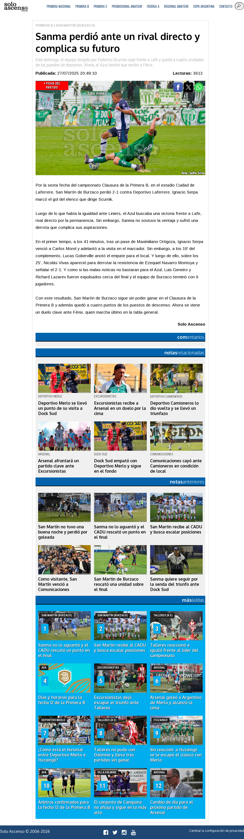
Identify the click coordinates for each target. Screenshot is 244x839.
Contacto (225, 6)
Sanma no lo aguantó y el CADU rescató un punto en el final (120, 532)
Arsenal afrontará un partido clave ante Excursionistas (58, 466)
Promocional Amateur (127, 6)
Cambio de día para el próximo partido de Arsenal (171, 807)
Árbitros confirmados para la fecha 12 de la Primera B (64, 804)
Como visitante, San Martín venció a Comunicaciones (57, 584)
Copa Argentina (203, 6)
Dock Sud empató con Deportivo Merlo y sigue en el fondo (117, 466)
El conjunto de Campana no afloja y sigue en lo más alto (120, 807)
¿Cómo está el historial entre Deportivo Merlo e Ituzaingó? (62, 755)
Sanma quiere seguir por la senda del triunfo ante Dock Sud (174, 584)
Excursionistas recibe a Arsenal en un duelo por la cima (120, 408)
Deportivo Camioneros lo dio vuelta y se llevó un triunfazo (174, 408)
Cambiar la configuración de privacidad (216, 831)
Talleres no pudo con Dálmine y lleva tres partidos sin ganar (114, 755)
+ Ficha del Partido (52, 85)
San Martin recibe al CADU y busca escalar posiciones (176, 529)
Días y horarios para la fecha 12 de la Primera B (61, 700)
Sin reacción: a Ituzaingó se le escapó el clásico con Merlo (176, 755)
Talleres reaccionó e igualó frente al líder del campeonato (174, 650)
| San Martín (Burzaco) (74, 25)
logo (16, 6)
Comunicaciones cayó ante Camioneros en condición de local (176, 466)
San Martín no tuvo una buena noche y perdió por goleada (62, 532)
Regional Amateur (176, 6)
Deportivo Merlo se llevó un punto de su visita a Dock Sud (62, 408)
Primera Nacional (59, 6)
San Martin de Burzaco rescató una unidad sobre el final (119, 584)
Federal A (153, 6)
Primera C (100, 6)
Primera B (82, 6)
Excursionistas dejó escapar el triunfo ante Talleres (116, 702)
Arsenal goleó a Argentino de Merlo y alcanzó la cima (176, 702)
